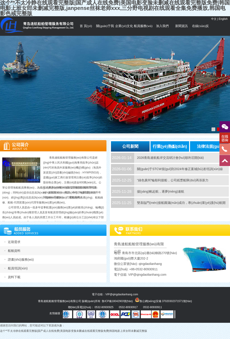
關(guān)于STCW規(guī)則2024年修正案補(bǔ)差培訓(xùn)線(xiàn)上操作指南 (180, 174)
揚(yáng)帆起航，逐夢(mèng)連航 (160, 191)
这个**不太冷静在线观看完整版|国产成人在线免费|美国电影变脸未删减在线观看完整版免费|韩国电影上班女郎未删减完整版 (73, 330)
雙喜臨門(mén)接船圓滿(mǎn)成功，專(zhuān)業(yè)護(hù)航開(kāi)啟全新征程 (181, 208)
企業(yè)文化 (124, 26)
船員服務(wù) (143, 26)
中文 (214, 18)
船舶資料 (14, 251)
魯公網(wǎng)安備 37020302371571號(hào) (163, 300)
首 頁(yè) (86, 26)
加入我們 (162, 26)
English (223, 18)
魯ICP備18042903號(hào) (117, 301)
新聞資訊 (181, 26)
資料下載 (14, 277)
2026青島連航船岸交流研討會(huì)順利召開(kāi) (170, 157)
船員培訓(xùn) (18, 268)
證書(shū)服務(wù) (21, 259)
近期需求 (14, 242)
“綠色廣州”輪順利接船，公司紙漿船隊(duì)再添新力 (172, 180)
